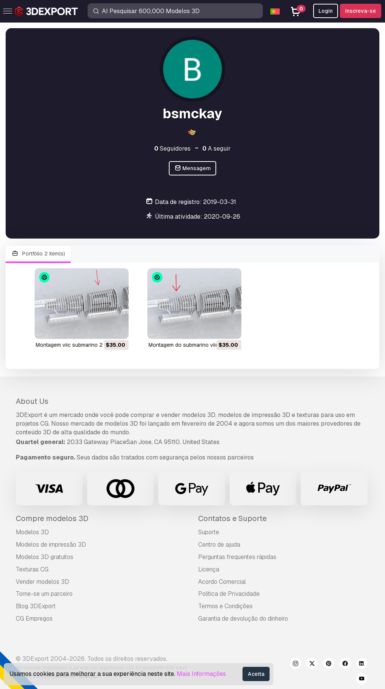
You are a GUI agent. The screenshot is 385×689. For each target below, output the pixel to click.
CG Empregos (34, 619)
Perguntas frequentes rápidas (237, 557)
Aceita (256, 674)
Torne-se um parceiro (44, 594)
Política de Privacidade (229, 594)
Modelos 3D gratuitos (44, 557)
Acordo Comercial (222, 582)
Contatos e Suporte (232, 518)
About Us (32, 401)
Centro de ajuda (219, 544)
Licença (208, 569)
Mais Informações (201, 674)
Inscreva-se (360, 11)
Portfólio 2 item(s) (38, 253)
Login (325, 11)
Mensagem (192, 168)
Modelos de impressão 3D (51, 544)
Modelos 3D (32, 532)
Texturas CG (32, 569)
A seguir (216, 149)
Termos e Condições (225, 606)
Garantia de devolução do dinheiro (243, 619)
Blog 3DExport (36, 606)
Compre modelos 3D (52, 518)
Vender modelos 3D (42, 582)
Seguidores (172, 149)
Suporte (208, 532)
